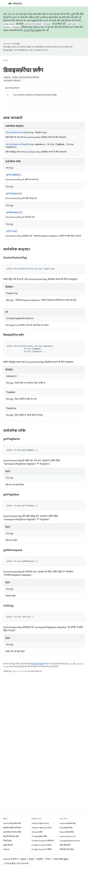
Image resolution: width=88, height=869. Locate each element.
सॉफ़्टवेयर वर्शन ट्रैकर (67, 849)
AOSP (5, 60)
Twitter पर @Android (40, 823)
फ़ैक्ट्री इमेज (7, 840)
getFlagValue (13, 193)
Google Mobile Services (70, 840)
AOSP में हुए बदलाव (32, 30)
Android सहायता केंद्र (68, 823)
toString (10, 231)
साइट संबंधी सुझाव (60, 859)
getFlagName (12, 174)
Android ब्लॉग (37, 832)
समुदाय (23, 859)
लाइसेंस (40, 859)
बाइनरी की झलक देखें (11, 836)
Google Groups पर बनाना (41, 845)
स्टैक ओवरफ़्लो (65, 845)
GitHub (6, 849)
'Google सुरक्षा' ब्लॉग (39, 836)
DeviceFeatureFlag (15, 132)
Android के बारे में (10, 859)
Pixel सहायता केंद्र (66, 827)
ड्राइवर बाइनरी (8, 845)
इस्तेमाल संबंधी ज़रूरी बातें (12, 827)
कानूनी (31, 859)
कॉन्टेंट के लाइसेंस (37, 664)
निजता (48, 859)
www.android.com (68, 836)
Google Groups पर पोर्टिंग (42, 849)
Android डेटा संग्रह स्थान (12, 823)
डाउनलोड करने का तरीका (12, 832)
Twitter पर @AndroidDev (42, 827)
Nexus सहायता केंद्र (67, 832)
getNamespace (13, 212)
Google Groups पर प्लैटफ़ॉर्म (42, 840)
